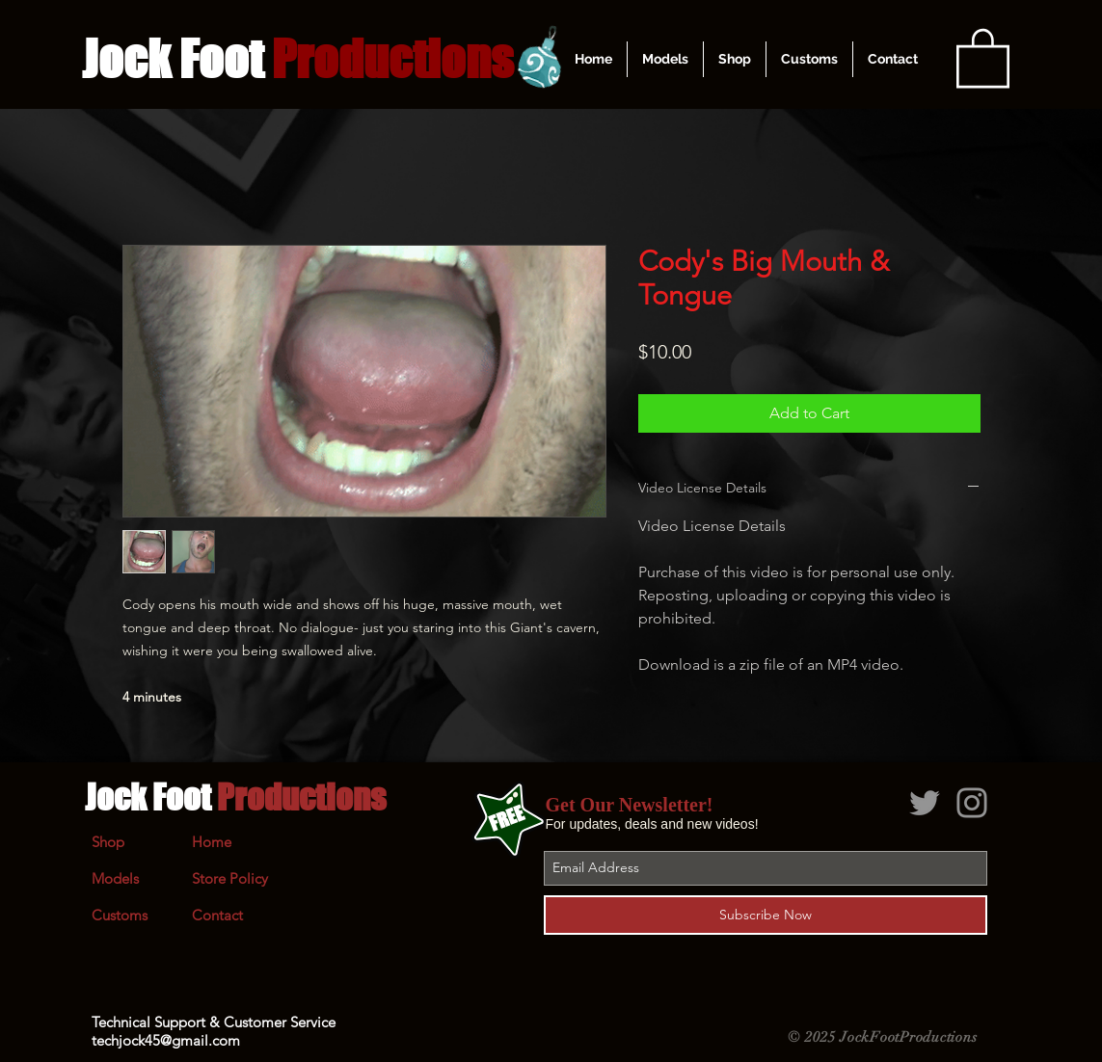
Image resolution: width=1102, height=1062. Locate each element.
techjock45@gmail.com (166, 1040)
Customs (120, 915)
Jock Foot (235, 797)
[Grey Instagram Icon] (972, 803)
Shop (108, 842)
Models (115, 878)
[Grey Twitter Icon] (924, 803)
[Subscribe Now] (765, 915)
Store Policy (230, 878)
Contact (217, 915)
